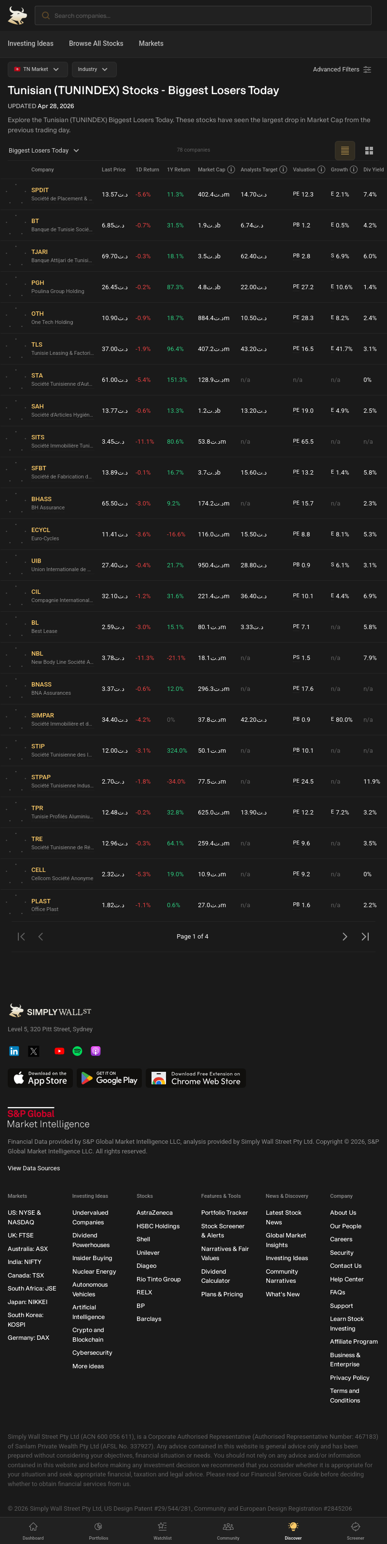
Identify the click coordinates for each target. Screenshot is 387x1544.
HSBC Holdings (158, 1226)
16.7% (175, 472)
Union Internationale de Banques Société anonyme (62, 569)
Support (341, 1305)
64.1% (175, 843)
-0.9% (143, 318)
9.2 (301, 874)
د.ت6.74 (252, 225)
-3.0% (143, 503)
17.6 (303, 689)
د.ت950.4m (214, 565)
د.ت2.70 (113, 781)
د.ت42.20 (254, 719)
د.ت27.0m (212, 905)
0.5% (340, 225)
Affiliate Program (354, 1341)
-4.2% (143, 719)
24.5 (303, 781)
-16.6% (176, 534)
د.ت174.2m (214, 503)
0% (171, 719)
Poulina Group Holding (57, 291)
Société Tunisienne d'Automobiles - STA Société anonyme (62, 384)
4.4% (340, 596)
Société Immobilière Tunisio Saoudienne (62, 446)
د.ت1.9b (209, 225)
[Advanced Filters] (343, 69)
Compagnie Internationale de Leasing (62, 600)
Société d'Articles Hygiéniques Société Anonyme (62, 415)
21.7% (175, 565)
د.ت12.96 (115, 843)
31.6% (175, 596)
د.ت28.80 (254, 565)
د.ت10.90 (115, 318)
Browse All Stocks (96, 43)
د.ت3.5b (209, 256)
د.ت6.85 (113, 225)
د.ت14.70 (254, 194)
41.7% (342, 349)
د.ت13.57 (115, 194)
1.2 (301, 225)
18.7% (175, 318)
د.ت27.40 (115, 565)
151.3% (177, 379)
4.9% (340, 411)
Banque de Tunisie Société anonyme (62, 229)
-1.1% (143, 905)
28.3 (303, 318)
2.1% (340, 194)
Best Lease (44, 631)
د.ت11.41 (115, 534)
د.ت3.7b (209, 472)
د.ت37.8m (212, 719)
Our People (345, 1226)
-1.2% (143, 596)
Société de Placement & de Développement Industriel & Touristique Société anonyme (62, 199)
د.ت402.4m (214, 194)
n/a (245, 379)
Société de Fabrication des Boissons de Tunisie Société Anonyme (62, 477)
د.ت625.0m (214, 812)
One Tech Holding (52, 322)
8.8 (301, 534)
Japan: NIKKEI (27, 1301)
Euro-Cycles (45, 538)
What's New (283, 1294)
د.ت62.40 (254, 256)
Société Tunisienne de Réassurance (62, 847)
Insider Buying (92, 1258)
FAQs (337, 1292)
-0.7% (143, 225)
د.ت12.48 (115, 812)
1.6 (301, 905)
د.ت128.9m (214, 379)
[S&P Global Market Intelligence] (49, 1118)
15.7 (303, 503)
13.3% (175, 410)
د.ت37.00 (115, 348)
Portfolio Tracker (224, 1212)
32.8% (175, 812)
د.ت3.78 (113, 657)
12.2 (303, 812)
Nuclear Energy (94, 1271)
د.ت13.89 (115, 472)
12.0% (175, 688)
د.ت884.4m (214, 318)
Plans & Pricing (222, 1294)
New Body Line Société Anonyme (62, 662)
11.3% (175, 194)
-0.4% (143, 565)
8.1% (340, 534)
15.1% (175, 627)
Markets (151, 43)
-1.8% (143, 781)
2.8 (301, 256)
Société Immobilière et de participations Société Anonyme (62, 724)
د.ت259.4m (214, 843)
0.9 (301, 565)
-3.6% (143, 534)
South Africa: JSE (32, 1288)
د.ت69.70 (115, 256)
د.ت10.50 (254, 318)
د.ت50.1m (212, 750)
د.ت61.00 (115, 379)
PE (296, 194)
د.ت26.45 (115, 287)
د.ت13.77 (115, 410)
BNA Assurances (51, 693)
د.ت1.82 (113, 905)
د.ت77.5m (212, 781)
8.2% (340, 318)
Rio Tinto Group (159, 1279)
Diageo (146, 1265)
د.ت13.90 (254, 812)
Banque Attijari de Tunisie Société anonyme (62, 260)
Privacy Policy (350, 1377)
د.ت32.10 (115, 596)
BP (141, 1305)
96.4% (175, 348)
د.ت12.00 (115, 750)
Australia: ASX (28, 1248)
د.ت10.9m (212, 874)
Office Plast (44, 909)
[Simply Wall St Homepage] (17, 15)
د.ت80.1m (212, 627)
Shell (143, 1239)
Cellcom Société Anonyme (62, 878)
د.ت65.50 (115, 503)
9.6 (301, 843)
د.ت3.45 (113, 441)
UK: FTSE (21, 1235)
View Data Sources (34, 1168)
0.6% (173, 905)
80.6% (175, 441)
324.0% (177, 750)
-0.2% (143, 287)
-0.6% (143, 410)
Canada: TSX (26, 1275)
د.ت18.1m (212, 657)
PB (296, 225)
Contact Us (345, 1265)
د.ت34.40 (115, 719)
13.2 (303, 472)
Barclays (149, 1318)
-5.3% (143, 874)
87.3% (175, 287)
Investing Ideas (31, 43)
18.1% (175, 256)
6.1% (340, 565)
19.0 (303, 411)
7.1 (301, 627)
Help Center (347, 1279)
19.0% (175, 874)
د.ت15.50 (254, 534)
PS (296, 657)
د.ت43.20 (254, 348)
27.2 (303, 287)
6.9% (340, 256)
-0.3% (143, 256)
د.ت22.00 (254, 287)
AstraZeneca (155, 1212)
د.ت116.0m (214, 534)
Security (342, 1252)
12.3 (303, 194)
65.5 (303, 441)
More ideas (88, 1366)
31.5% (175, 225)
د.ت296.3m (214, 688)
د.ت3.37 (113, 688)
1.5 (301, 658)
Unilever (148, 1252)
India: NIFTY (24, 1261)
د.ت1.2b (209, 410)
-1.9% (143, 348)
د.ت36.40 (254, 596)
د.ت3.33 (252, 627)
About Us (343, 1212)
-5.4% (143, 379)
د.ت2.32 (113, 874)
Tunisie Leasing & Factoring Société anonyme (62, 353)
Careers (341, 1239)
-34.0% (176, 781)
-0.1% (143, 472)
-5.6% (143, 194)
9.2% (173, 503)
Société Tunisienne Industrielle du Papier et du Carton (62, 786)
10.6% (342, 287)
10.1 (303, 596)
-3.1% (143, 750)
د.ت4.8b (209, 287)
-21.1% (176, 657)
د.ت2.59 (113, 627)
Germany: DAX (28, 1337)
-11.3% (145, 657)
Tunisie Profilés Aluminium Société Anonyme (62, 817)
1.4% (340, 472)
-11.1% (145, 441)
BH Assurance (48, 508)
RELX (144, 1292)
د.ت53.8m (212, 441)
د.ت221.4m (214, 596)
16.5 (303, 349)
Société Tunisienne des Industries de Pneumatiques (62, 755)
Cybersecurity (92, 1352)
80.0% (342, 720)
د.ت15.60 (254, 472)
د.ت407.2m (214, 348)
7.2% (340, 812)
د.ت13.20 (254, 410)
